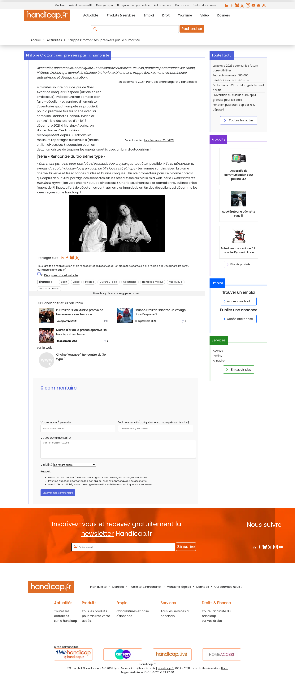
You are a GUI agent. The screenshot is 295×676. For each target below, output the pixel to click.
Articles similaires (49, 288)
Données (202, 587)
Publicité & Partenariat (146, 587)
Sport (64, 281)
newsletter (97, 533)
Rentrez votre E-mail (55, 547)
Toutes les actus (238, 120)
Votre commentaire (56, 437)
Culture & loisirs (109, 281)
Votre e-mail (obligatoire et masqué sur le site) (153, 422)
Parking (217, 356)
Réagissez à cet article (61, 275)
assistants (140, 481)
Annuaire (219, 361)
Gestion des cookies (204, 5)
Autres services (162, 5)
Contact (118, 587)
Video (76, 281)
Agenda (218, 351)
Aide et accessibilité (80, 5)
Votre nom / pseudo (56, 422)
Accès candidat (236, 301)
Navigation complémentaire (133, 5)
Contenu (60, 5)
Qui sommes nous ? (228, 587)
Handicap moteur (152, 281)
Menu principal (104, 5)
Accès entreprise (237, 319)
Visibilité (47, 464)
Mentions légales (179, 587)
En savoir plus (238, 369)
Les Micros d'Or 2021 (159, 140)
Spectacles (130, 281)
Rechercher (191, 28)
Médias (89, 281)
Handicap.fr (166, 668)
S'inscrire (186, 546)
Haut (224, 668)
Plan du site (182, 5)
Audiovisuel (175, 281)
